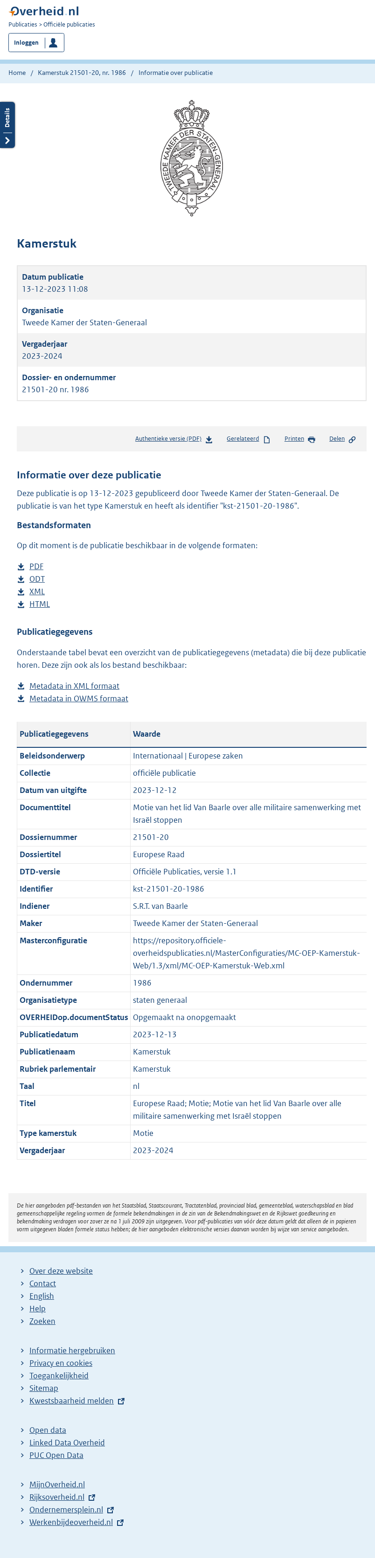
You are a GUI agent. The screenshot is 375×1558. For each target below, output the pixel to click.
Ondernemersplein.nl (66, 1509)
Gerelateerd (249, 439)
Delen (342, 439)
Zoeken (42, 1321)
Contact (42, 1283)
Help (37, 1308)
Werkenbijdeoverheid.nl (71, 1522)
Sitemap (43, 1388)
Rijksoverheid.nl (56, 1497)
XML (37, 591)
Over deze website (61, 1271)
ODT (37, 579)
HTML (39, 604)
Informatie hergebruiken (72, 1350)
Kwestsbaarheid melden (71, 1401)
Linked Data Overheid (67, 1442)
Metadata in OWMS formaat (78, 698)
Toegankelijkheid (59, 1375)
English (41, 1296)
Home (17, 72)
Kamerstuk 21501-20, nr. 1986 (82, 72)
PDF (36, 566)
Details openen (7, 125)
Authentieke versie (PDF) (174, 440)
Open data (47, 1430)
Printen (300, 439)
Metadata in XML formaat (74, 686)
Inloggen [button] (26, 43)
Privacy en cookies (60, 1363)
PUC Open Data (56, 1455)
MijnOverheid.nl (57, 1484)
